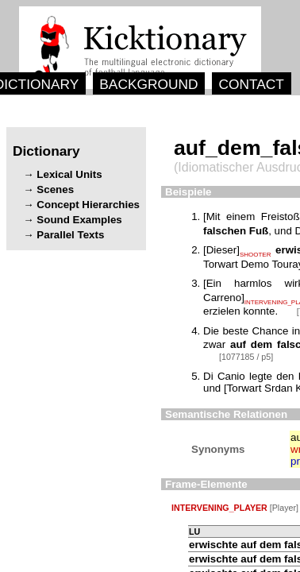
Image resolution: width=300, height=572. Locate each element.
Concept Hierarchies (88, 205)
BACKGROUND (148, 84)
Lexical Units (69, 174)
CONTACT (250, 84)
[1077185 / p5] (246, 356)
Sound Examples (79, 220)
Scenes (55, 189)
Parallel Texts (70, 235)
